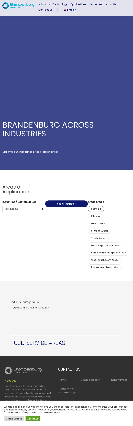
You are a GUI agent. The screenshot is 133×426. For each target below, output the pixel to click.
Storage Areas (99, 230)
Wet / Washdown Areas (105, 260)
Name (63, 379)
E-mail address (90, 379)
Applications (78, 4)
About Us (110, 4)
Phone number (118, 379)
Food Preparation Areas (105, 245)
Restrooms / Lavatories (104, 267)
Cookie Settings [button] (14, 418)
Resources (95, 4)
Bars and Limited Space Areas (108, 252)
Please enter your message (67, 390)
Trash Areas (98, 238)
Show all (96, 208)
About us (10, 381)
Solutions (44, 4)
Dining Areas (98, 223)
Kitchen (95, 216)
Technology (60, 4)
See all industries (66, 203)
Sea (58, 10)
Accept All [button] (32, 418)
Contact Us (45, 9)
